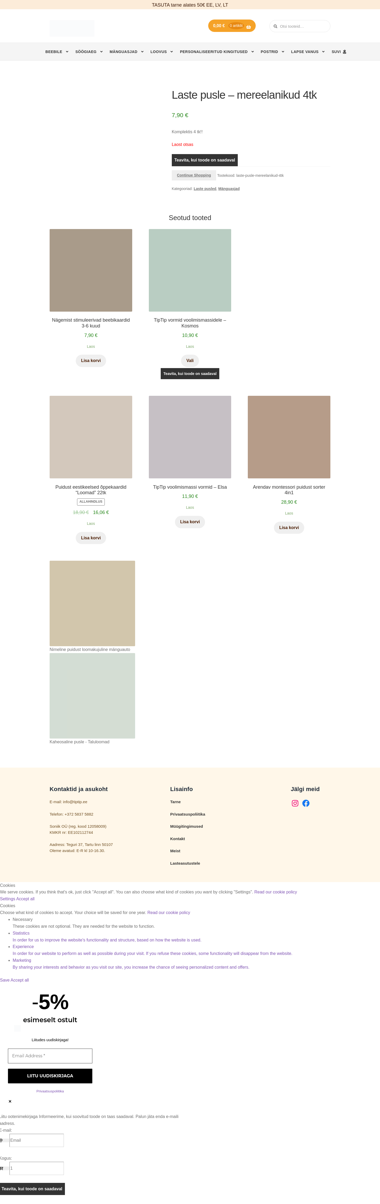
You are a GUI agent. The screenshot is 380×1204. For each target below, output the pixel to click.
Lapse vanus (305, 52)
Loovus (158, 52)
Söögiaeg (86, 52)
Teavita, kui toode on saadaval (204, 160)
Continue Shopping (194, 175)
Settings (8, 899)
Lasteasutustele (185, 863)
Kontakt (177, 838)
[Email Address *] (50, 1056)
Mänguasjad (123, 52)
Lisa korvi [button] (91, 360)
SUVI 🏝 (339, 52)
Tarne (175, 802)
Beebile (53, 52)
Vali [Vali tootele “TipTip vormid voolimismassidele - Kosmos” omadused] (190, 360)
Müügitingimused (186, 826)
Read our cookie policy (275, 892)
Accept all (25, 899)
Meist (175, 851)
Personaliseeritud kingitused (214, 52)
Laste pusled (205, 189)
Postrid (269, 52)
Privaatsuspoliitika (187, 814)
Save (5, 980)
